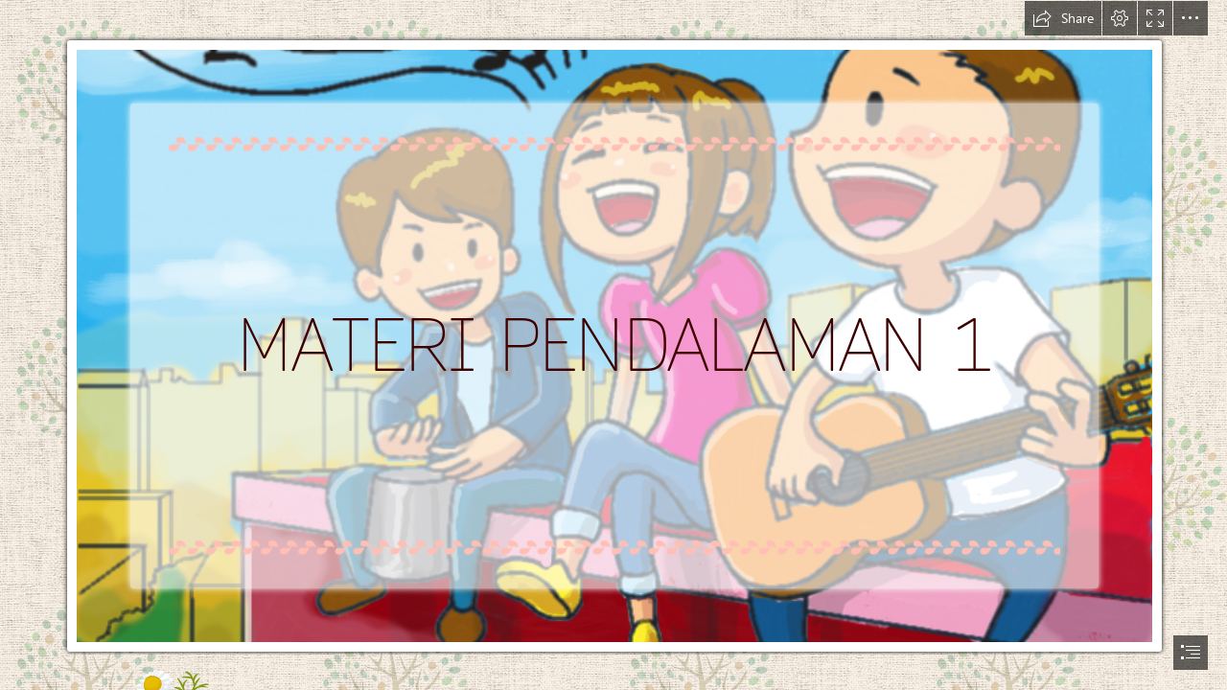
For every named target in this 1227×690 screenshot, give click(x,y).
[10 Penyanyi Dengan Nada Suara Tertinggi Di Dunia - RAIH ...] (613, 328)
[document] (613, 345)
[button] (1063, 18)
